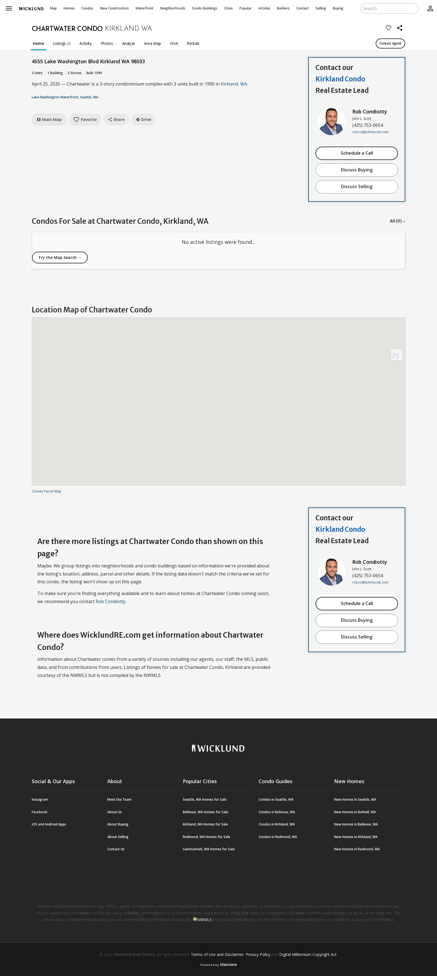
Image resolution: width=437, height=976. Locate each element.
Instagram (40, 799)
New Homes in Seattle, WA (355, 799)
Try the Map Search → (60, 257)
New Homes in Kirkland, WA (356, 836)
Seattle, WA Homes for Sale (205, 799)
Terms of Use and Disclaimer (217, 954)
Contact (302, 8)
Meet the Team (119, 799)
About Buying (117, 824)
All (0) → (397, 221)
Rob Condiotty (369, 111)
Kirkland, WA (234, 84)
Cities (228, 8)
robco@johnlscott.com (370, 132)
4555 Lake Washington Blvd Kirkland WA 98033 (88, 61)
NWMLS (204, 919)
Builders (283, 8)
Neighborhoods (172, 8)
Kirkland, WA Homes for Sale (205, 824)
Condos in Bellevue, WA (277, 812)
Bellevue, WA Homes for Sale (205, 812)
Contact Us (116, 849)
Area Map (152, 43)
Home (38, 43)
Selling (320, 8)
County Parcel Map (46, 491)
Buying (338, 8)
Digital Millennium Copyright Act (308, 954)
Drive (143, 119)
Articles (264, 8)
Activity (85, 43)
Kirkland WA (128, 29)
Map (53, 8)
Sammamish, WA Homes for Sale (209, 849)
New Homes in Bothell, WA (355, 812)
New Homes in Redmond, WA (357, 849)
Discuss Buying (357, 170)
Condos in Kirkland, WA (277, 824)
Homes (69, 8)
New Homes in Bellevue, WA (356, 824)
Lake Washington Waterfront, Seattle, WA (65, 97)
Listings (62, 43)
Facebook (39, 812)
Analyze (128, 43)
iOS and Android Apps (49, 824)
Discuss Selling (356, 186)
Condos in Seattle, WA (276, 799)
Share (116, 119)
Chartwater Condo (67, 29)
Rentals (193, 43)
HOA (174, 43)
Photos (107, 43)
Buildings (204, 8)
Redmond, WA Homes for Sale (206, 836)
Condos (87, 8)
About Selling (117, 836)
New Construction (114, 8)
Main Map (49, 119)
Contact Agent (390, 43)
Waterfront (144, 8)
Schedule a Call (357, 153)
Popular (245, 8)
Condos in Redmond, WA (278, 836)
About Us (114, 812)
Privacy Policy (258, 954)
